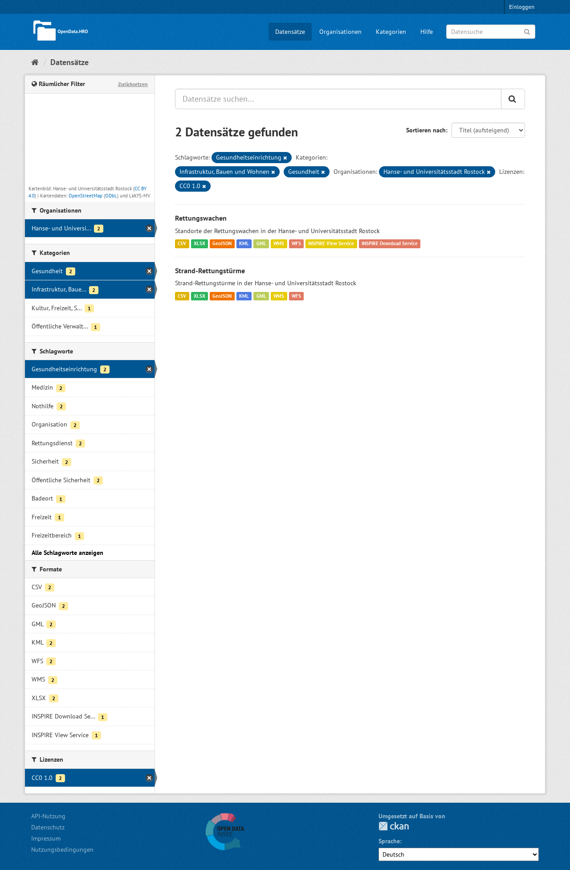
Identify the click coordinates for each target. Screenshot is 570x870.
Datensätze (290, 32)
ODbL (111, 196)
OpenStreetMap (85, 196)
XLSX (199, 244)
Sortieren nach (426, 130)
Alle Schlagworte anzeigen (67, 553)
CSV (182, 244)
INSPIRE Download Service (390, 244)
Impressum (46, 838)
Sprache (389, 841)
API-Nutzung (48, 816)
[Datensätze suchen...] (338, 99)
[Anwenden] (527, 31)
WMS (278, 244)
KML (244, 244)
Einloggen (521, 7)
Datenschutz (48, 827)
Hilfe (426, 32)
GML (261, 244)
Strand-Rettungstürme (210, 270)
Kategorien (391, 32)
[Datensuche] (490, 32)
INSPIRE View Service (331, 244)
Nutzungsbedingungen (62, 849)
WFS (296, 244)
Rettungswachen (201, 217)
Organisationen (340, 32)
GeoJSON (222, 244)
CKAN (394, 826)
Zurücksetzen (133, 84)
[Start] (35, 62)
